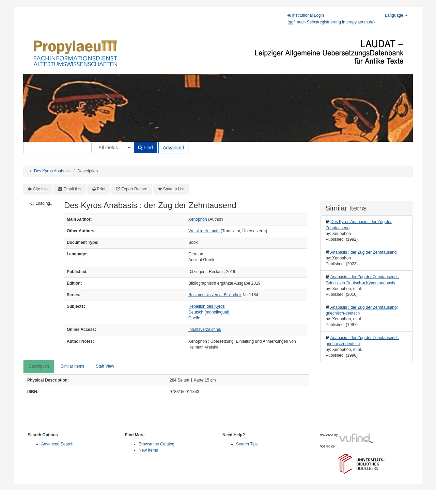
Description (39, 366)
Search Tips (247, 444)
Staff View (105, 366)
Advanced (173, 147)
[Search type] (112, 147)
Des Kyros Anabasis (52, 171)
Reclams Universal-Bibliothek (215, 294)
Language (396, 15)
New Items (148, 450)
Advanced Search (57, 444)
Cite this (40, 189)
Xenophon (197, 219)
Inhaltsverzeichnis (204, 329)
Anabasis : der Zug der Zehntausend (363, 252)
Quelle (194, 318)
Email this (72, 189)
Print (101, 189)
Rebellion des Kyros (206, 306)
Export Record (134, 189)
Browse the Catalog (156, 444)
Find (145, 147)
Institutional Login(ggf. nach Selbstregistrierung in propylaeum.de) (331, 18)
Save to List (174, 189)
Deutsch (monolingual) (208, 312)
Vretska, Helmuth (204, 231)
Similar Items (72, 366)
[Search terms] (57, 147)
